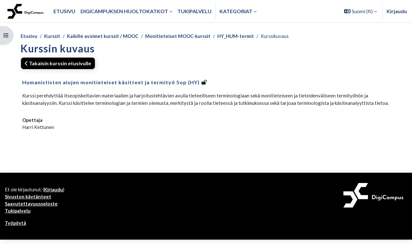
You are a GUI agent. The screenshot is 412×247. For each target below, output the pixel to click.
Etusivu (29, 36)
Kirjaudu (397, 11)
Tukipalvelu (19, 217)
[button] (360, 11)
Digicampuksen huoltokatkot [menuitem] (124, 11)
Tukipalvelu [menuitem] (194, 11)
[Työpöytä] (25, 11)
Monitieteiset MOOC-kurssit (189, 36)
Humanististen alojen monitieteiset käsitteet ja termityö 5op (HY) (111, 83)
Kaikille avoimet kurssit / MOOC (108, 36)
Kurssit (54, 36)
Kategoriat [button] (236, 11)
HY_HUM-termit (250, 36)
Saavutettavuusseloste (33, 209)
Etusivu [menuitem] (64, 11)
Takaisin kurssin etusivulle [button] (58, 64)
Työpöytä (17, 230)
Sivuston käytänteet (29, 202)
